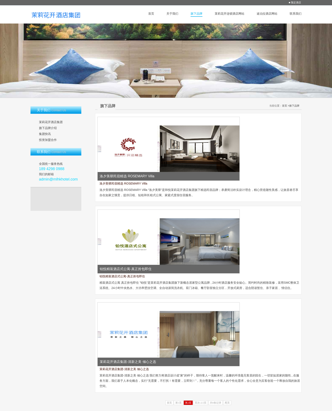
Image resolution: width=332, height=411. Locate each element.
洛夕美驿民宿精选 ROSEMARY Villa (123, 183)
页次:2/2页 (200, 402)
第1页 (178, 402)
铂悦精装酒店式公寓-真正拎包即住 (122, 276)
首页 (151, 13)
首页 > (285, 105)
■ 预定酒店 (295, 2)
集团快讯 (45, 134)
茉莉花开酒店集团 (51, 122)
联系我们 (296, 13)
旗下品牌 (196, 13)
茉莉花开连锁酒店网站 (229, 13)
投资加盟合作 (48, 140)
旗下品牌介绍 (48, 128)
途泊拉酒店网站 (267, 13)
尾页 (227, 402)
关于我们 (172, 13)
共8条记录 (215, 402)
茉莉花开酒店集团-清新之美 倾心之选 (124, 369)
